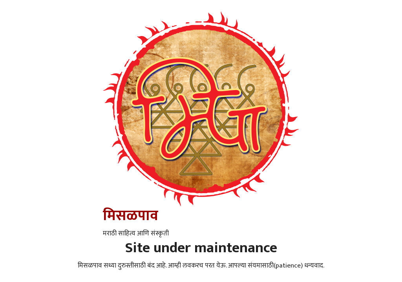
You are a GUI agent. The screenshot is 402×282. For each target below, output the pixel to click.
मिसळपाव (130, 216)
